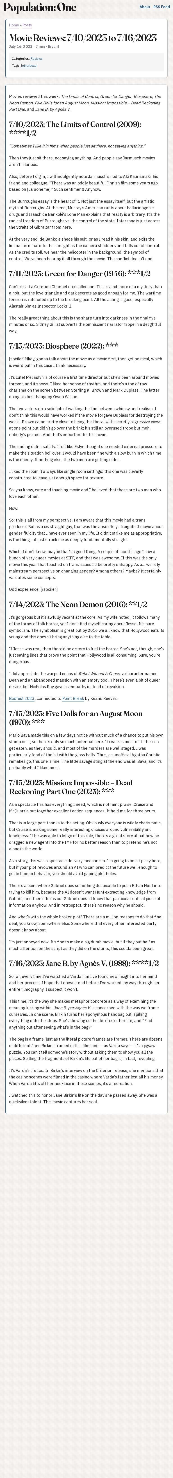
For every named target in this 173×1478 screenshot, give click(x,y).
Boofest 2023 (21, 698)
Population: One (39, 7)
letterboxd (28, 65)
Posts (27, 25)
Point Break (73, 698)
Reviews (36, 58)
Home (14, 25)
